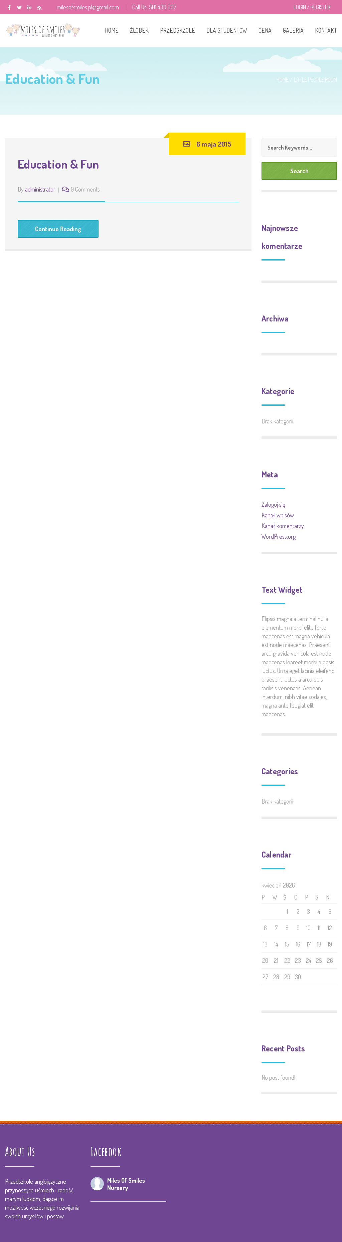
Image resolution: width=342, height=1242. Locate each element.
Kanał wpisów (278, 515)
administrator (40, 189)
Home (283, 79)
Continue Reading (58, 229)
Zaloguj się (273, 504)
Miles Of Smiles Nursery (126, 1184)
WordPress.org (279, 536)
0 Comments (85, 189)
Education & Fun (58, 164)
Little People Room (315, 79)
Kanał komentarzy (283, 525)
